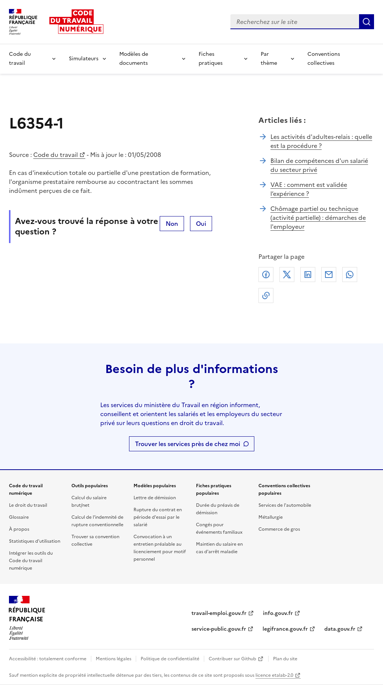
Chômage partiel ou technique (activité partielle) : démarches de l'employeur (318, 217)
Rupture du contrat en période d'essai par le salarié (158, 517)
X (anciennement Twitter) (286, 274)
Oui (201, 223)
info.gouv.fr (278, 613)
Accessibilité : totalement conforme (47, 658)
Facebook (265, 274)
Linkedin (307, 274)
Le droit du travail (28, 505)
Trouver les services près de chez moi (187, 443)
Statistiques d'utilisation (34, 541)
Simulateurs (83, 59)
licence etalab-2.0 (274, 675)
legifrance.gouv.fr (285, 629)
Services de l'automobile (284, 505)
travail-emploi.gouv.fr (219, 613)
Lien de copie (265, 295)
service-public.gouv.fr (219, 629)
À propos (19, 529)
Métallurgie (270, 517)
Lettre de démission (155, 497)
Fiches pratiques (211, 58)
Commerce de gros (279, 529)
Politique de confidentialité (170, 658)
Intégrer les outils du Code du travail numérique (31, 561)
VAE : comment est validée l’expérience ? (308, 189)
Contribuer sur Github (232, 658)
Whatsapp (349, 274)
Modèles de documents (133, 58)
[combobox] (294, 21)
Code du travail (20, 58)
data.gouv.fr (339, 629)
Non (172, 223)
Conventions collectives (323, 58)
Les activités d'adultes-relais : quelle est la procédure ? (321, 141)
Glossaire (19, 517)
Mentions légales (113, 658)
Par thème (269, 58)
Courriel (328, 274)
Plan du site (285, 658)
